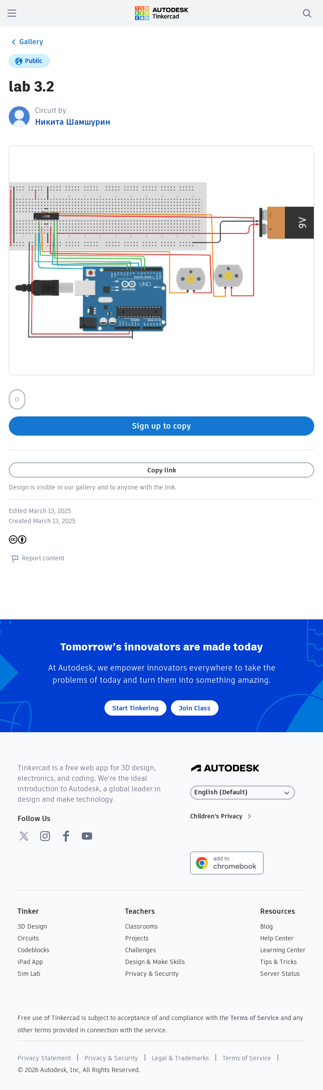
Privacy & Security (152, 973)
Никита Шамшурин (72, 121)
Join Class (195, 708)
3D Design (32, 926)
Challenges (140, 950)
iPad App (30, 961)
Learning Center (283, 950)
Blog (266, 926)
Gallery (26, 42)
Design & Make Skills (155, 961)
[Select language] (243, 792)
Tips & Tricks (278, 961)
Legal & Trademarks (180, 1058)
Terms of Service (254, 1017)
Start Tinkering (135, 708)
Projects (137, 938)
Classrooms (141, 926)
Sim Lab (28, 973)
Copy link (161, 470)
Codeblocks (33, 950)
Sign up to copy (161, 425)
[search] (306, 13)
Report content (36, 558)
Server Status (280, 973)
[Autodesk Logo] (225, 768)
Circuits (28, 938)
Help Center (277, 938)
